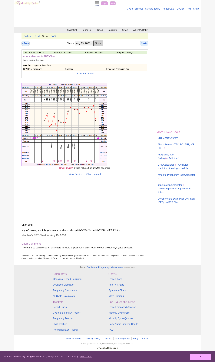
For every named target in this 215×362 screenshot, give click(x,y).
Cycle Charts (115, 279)
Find (37, 36)
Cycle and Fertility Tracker (66, 312)
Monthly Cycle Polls (119, 312)
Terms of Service (73, 338)
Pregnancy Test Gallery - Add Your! (168, 156)
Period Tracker (60, 307)
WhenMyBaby (140, 30)
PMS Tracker (60, 324)
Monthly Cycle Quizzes (121, 318)
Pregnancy (103, 267)
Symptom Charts (117, 290)
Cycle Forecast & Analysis (122, 307)
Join (112, 3)
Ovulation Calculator (63, 284)
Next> (144, 43)
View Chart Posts (85, 73)
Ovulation (92, 267)
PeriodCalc (168, 8)
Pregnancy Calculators (65, 290)
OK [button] (200, 356)
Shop (196, 8)
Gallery (27, 36)
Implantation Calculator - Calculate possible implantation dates (174, 188)
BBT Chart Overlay (168, 138)
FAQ (53, 36)
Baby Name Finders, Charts (123, 324)
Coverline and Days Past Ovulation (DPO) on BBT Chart (176, 200)
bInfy (135, 338)
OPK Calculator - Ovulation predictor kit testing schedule (173, 166)
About (145, 338)
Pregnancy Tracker (63, 318)
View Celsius (75, 174)
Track (100, 30)
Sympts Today (152, 8)
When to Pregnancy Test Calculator (176, 176)
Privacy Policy (93, 338)
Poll (189, 8)
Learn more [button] (86, 356)
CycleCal (72, 30)
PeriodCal (87, 30)
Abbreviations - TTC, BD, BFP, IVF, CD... (176, 146)
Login (104, 3)
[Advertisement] (107, 19)
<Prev (25, 43)
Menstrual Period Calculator (67, 279)
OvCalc (180, 8)
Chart (125, 30)
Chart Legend (93, 174)
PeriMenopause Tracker (65, 329)
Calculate (113, 30)
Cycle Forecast (135, 8)
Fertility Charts (116, 284)
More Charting (116, 296)
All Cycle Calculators (64, 296)
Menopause (117, 267)
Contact (108, 338)
